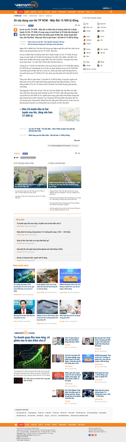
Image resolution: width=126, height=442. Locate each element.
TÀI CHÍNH (47, 12)
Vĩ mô (25, 16)
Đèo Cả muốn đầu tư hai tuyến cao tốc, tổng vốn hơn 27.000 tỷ (37, 112)
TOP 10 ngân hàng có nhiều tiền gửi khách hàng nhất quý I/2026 (72, 340)
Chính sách (33, 16)
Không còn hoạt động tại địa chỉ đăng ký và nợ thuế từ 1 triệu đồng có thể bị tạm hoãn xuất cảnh (65, 198)
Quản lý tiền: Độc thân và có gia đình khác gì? (33, 241)
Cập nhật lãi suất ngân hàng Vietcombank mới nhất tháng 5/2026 (40, 249)
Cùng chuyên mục (57, 163)
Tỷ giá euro (56, 413)
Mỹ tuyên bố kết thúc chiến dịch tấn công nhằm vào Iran (24, 317)
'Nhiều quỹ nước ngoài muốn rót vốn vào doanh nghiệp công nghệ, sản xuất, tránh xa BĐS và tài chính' (73, 377)
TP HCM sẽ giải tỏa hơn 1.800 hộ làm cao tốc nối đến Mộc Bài (29, 186)
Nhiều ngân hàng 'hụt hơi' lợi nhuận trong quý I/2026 (70, 317)
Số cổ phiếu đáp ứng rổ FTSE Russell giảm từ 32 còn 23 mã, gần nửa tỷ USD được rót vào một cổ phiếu (24, 288)
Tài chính (19, 243)
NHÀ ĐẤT (54, 12)
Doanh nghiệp (40, 292)
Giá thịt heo (40, 415)
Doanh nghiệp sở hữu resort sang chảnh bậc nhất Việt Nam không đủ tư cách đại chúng (47, 287)
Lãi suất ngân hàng (92, 413)
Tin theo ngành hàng (92, 18)
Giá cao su (54, 415)
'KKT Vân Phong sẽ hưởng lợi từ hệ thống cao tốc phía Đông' (45, 44)
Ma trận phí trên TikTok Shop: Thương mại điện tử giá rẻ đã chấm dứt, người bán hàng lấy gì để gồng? (103, 342)
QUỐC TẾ (40, 12)
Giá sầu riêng (31, 415)
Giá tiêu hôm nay (80, 413)
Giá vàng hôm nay (21, 413)
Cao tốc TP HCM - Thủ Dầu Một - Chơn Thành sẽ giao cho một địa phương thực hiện (52, 130)
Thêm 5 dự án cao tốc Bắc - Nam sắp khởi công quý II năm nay (46, 42)
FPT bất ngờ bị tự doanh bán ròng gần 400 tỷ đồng (37, 379)
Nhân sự (49, 16)
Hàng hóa (19, 260)
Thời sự (18, 16)
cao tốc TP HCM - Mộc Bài (28, 157)
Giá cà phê (71, 413)
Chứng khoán (20, 226)
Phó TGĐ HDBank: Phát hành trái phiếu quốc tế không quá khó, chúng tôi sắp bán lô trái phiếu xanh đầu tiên (73, 394)
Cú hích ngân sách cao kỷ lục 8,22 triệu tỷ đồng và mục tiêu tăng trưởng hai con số (65, 209)
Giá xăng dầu (102, 413)
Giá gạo (47, 415)
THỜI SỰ (21, 12)
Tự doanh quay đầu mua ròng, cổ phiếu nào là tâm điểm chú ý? (39, 223)
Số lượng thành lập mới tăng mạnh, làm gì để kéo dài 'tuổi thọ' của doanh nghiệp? (64, 203)
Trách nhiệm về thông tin (23, 440)
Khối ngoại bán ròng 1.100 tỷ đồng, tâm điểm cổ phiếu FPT (101, 375)
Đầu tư (41, 16)
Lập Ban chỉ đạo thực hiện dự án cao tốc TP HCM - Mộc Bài (30, 197)
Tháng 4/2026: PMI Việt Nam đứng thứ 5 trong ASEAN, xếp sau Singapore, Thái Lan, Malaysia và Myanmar (65, 192)
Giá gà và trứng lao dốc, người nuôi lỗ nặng (32, 258)
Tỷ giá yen (48, 413)
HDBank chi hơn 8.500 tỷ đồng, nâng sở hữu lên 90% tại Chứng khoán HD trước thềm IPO (47, 318)
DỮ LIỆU (88, 12)
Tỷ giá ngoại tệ (32, 413)
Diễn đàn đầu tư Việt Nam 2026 (79, 415)
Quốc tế (16, 321)
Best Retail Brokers (63, 415)
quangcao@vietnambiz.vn (99, 431)
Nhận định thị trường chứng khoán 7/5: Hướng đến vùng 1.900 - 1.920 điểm (43, 232)
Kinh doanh (98, 349)
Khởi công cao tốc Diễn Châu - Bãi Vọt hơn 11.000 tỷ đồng (49, 135)
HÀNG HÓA (33, 12)
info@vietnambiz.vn (26, 438)
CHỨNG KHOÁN (62, 12)
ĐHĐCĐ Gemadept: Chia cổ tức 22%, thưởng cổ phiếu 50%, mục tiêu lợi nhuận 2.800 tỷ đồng (70, 287)
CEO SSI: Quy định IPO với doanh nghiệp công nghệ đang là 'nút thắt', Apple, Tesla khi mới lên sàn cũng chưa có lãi (73, 359)
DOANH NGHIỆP (72, 12)
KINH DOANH (81, 12)
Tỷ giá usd (41, 413)
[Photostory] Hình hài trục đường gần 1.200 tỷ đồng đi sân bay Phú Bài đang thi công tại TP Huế (64, 185)
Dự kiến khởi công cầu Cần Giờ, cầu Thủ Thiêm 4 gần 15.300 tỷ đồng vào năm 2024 (30, 191)
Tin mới (21, 220)
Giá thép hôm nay (21, 415)
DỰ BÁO (27, 12)
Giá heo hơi (64, 413)
